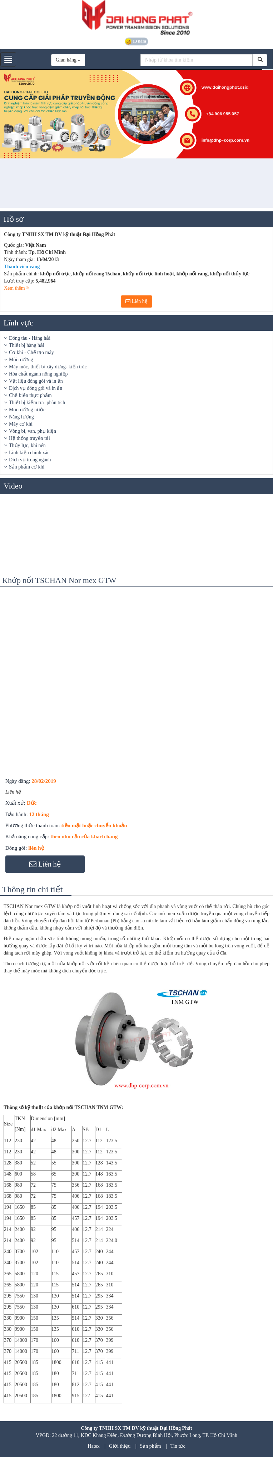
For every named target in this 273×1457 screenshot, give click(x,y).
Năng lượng (21, 417)
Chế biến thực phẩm (30, 395)
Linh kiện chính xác (29, 452)
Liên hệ (136, 301)
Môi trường (21, 359)
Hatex (93, 1446)
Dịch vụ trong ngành (30, 459)
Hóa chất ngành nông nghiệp (38, 374)
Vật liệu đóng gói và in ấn (36, 381)
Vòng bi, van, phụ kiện (32, 431)
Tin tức (177, 1446)
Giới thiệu (119, 1446)
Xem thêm (16, 288)
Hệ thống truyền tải (29, 438)
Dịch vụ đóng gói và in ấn (35, 388)
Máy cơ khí (21, 424)
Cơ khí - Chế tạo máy (31, 352)
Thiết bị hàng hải (26, 345)
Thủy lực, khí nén (27, 445)
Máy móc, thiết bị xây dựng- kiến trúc (48, 366)
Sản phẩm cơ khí (26, 467)
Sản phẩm (150, 1446)
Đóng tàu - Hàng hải (29, 338)
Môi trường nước (27, 409)
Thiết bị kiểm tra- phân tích (37, 402)
